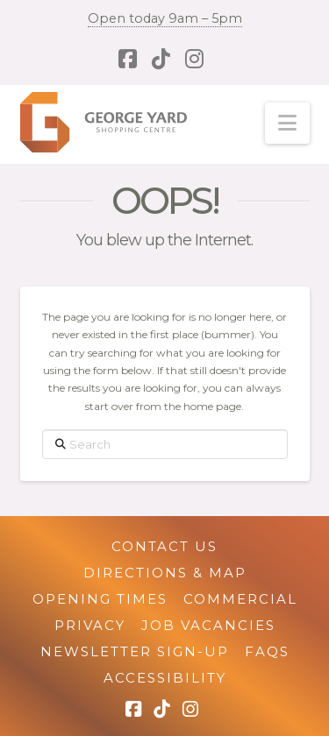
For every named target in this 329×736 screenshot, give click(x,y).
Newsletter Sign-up (134, 651)
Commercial (240, 599)
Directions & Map (165, 572)
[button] (287, 123)
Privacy (89, 625)
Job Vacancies (208, 625)
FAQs (267, 651)
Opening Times (100, 599)
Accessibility (165, 677)
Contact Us (164, 546)
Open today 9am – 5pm (165, 18)
